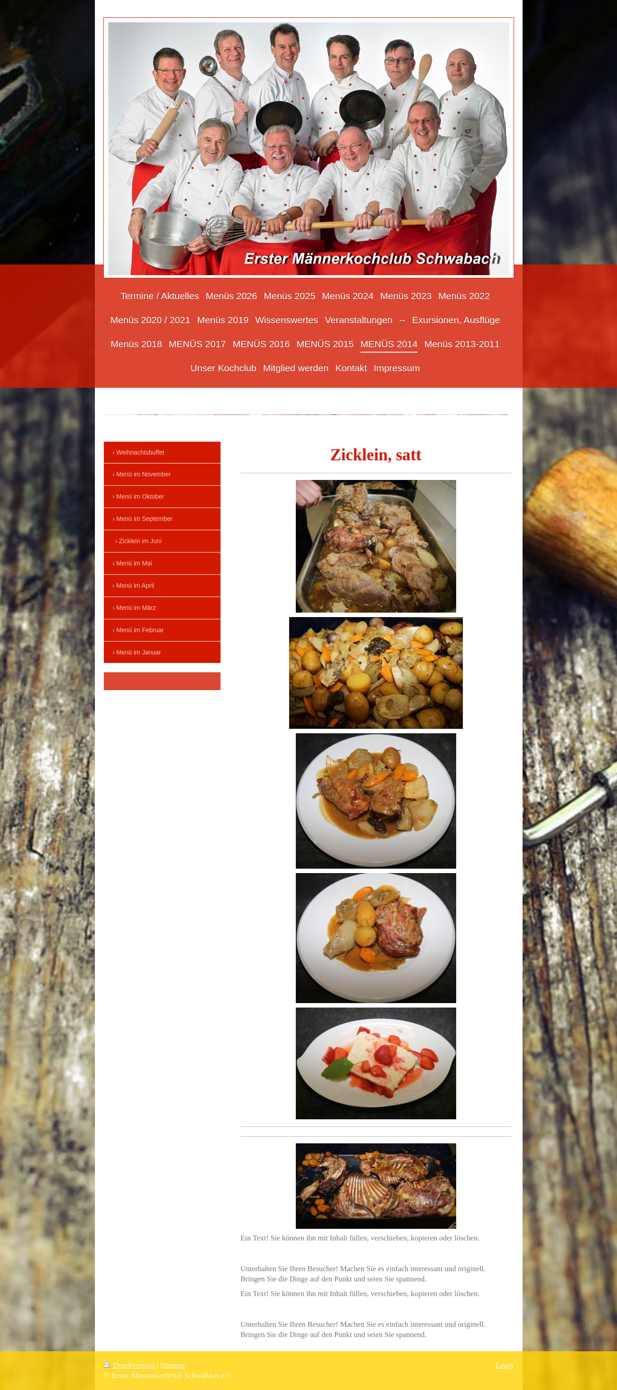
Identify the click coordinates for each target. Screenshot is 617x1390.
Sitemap (172, 1365)
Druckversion (130, 1365)
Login (504, 1365)
